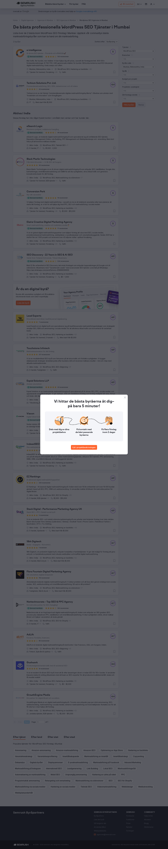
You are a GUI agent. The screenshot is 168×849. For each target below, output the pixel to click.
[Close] (125, 397)
